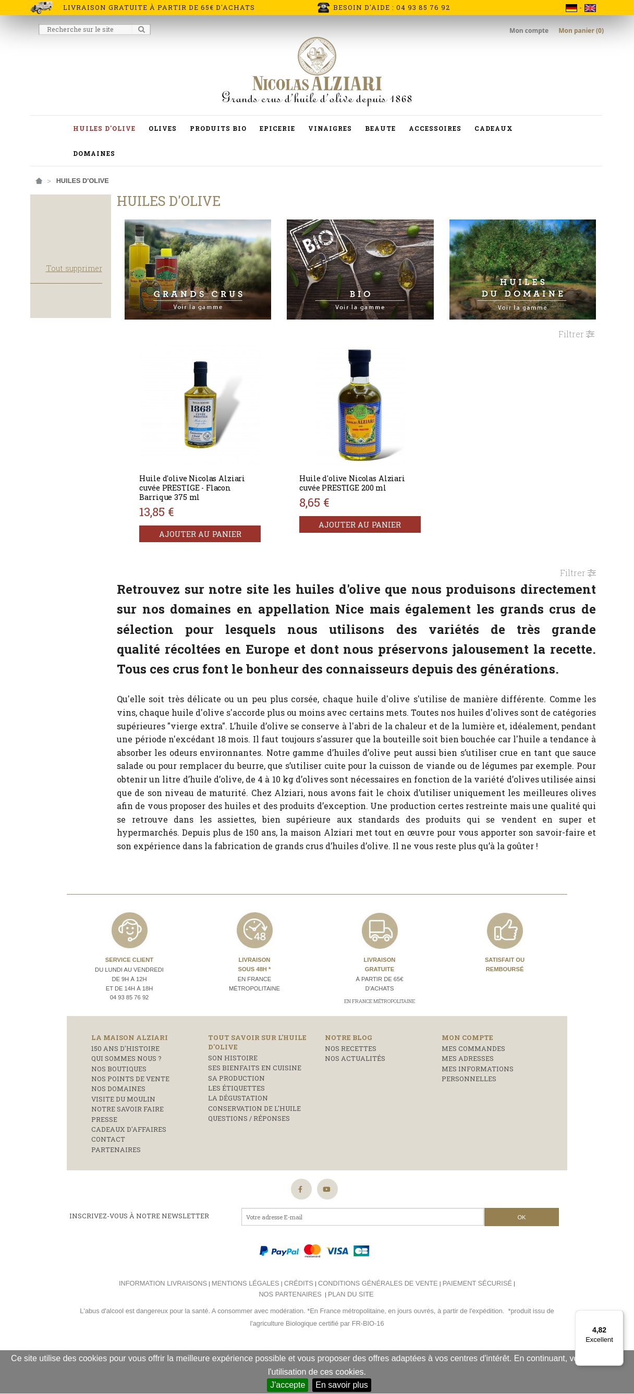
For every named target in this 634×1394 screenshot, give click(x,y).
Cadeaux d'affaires (128, 1167)
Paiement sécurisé (477, 1322)
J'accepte (287, 1384)
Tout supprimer (108, 300)
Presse (104, 1157)
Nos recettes (350, 1087)
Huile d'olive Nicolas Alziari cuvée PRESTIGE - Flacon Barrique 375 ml (228, 479)
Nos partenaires (290, 1332)
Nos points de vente (130, 1117)
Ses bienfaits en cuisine (254, 1106)
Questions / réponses (249, 1157)
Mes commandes (473, 1087)
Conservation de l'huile (254, 1146)
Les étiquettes (236, 1126)
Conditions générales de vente (378, 1322)
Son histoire (233, 1096)
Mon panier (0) (581, 30)
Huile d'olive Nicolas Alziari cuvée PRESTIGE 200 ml (375, 474)
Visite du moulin (123, 1137)
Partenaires (116, 1187)
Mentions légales (245, 1322)
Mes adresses (468, 1097)
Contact (108, 1177)
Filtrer (576, 325)
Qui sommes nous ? (126, 1097)
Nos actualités (355, 1097)
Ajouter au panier (230, 526)
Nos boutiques (119, 1107)
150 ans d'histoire (125, 1087)
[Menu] (617, 1316)
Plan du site (350, 1332)
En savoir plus (341, 1384)
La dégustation (238, 1136)
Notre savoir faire (127, 1147)
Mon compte (529, 30)
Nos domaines (118, 1127)
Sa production (236, 1116)
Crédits (298, 1322)
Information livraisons (163, 1322)
